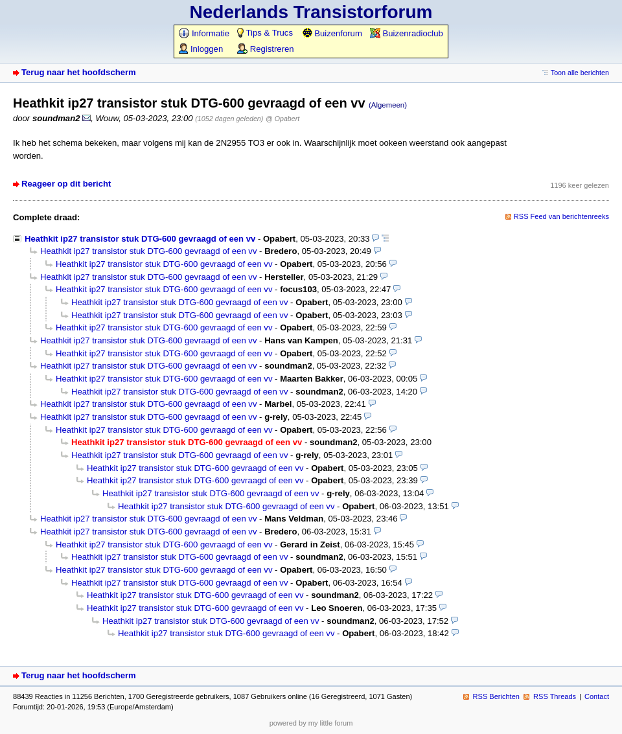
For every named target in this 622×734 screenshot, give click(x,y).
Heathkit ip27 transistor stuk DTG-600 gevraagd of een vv (140, 239)
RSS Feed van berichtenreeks (561, 216)
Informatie (204, 33)
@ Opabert (282, 118)
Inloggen (201, 49)
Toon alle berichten (580, 72)
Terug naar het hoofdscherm (78, 72)
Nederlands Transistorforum (311, 12)
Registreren (265, 49)
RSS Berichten (496, 696)
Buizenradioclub (406, 33)
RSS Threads (554, 696)
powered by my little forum (311, 723)
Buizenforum (332, 33)
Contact (596, 696)
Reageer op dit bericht (66, 184)
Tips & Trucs (265, 33)
